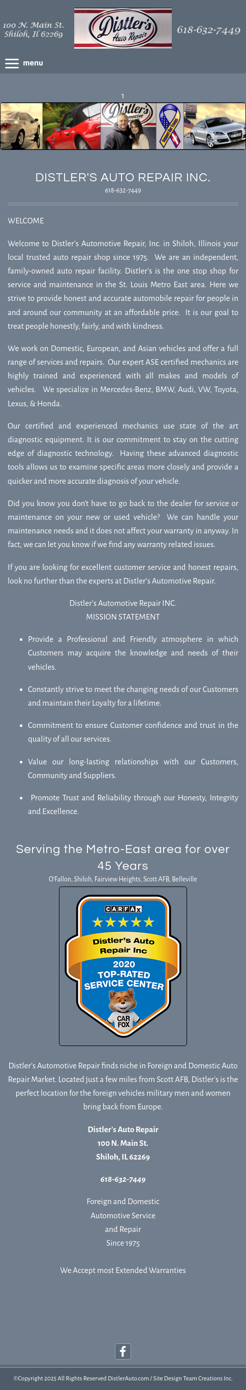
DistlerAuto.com (128, 1378)
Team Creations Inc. (207, 1378)
